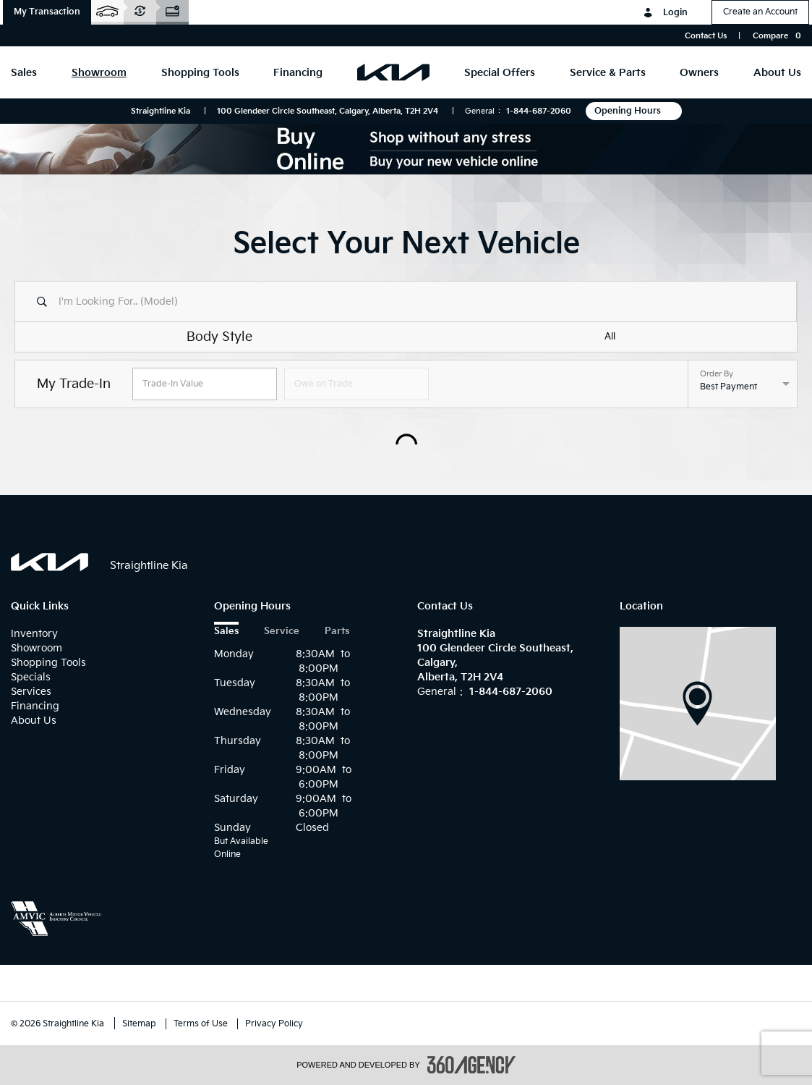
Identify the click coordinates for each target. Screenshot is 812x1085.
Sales (226, 631)
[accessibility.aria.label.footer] (471, 1064)
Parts (337, 631)
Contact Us (706, 36)
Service (281, 631)
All (609, 336)
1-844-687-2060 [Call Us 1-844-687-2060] (538, 111)
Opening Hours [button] (633, 111)
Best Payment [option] (728, 386)
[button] (47, 12)
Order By (716, 374)
